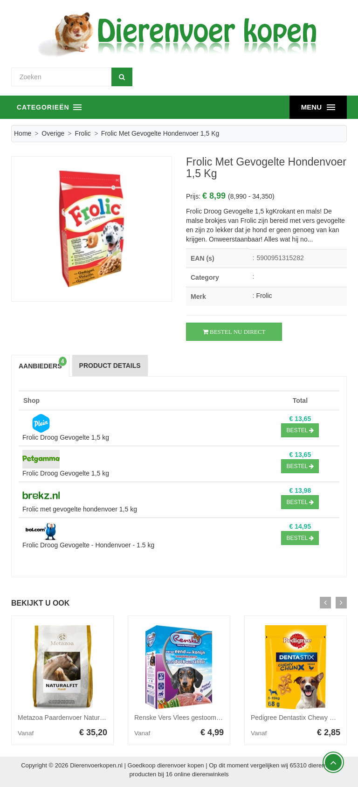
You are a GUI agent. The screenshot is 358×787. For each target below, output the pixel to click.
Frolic (82, 133)
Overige (52, 133)
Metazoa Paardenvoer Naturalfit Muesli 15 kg (83, 717)
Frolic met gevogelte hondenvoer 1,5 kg (79, 509)
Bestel (300, 430)
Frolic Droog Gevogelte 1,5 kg (65, 437)
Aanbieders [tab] (43, 363)
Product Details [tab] (110, 365)
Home (22, 133)
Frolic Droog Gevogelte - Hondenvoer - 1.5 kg (88, 545)
